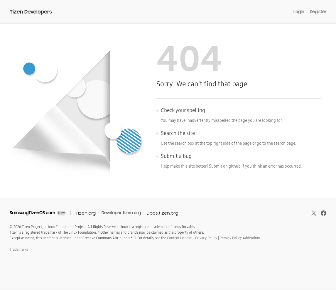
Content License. (180, 238)
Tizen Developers (31, 12)
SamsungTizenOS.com (32, 212)
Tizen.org (85, 213)
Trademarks (19, 249)
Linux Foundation (60, 227)
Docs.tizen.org (162, 213)
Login (298, 11)
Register (318, 11)
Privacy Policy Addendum (240, 238)
